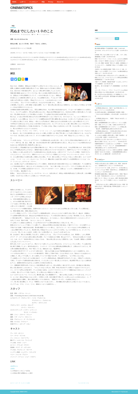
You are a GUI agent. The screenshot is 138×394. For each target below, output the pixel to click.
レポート (23, 2)
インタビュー (33, 2)
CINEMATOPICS (21, 7)
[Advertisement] (93, 17)
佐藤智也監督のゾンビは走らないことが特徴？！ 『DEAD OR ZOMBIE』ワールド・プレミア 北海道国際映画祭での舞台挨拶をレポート (111, 146)
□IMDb (12, 368)
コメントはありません (44, 34)
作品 (43, 2)
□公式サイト (14, 366)
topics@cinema (16, 34)
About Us (60, 2)
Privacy (50, 2)
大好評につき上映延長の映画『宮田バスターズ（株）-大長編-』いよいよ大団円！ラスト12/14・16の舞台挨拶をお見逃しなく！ (111, 71)
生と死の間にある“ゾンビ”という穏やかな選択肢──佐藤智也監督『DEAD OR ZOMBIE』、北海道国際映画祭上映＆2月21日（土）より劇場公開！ (111, 152)
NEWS (14, 2)
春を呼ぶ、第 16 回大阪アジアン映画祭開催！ (108, 86)
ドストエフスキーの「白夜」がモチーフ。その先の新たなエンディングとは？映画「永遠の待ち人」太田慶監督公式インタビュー (111, 170)
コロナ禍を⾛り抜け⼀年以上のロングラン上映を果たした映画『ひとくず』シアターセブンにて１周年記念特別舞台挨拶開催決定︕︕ (111, 77)
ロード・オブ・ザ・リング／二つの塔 (20, 383)
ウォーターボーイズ (83, 383)
